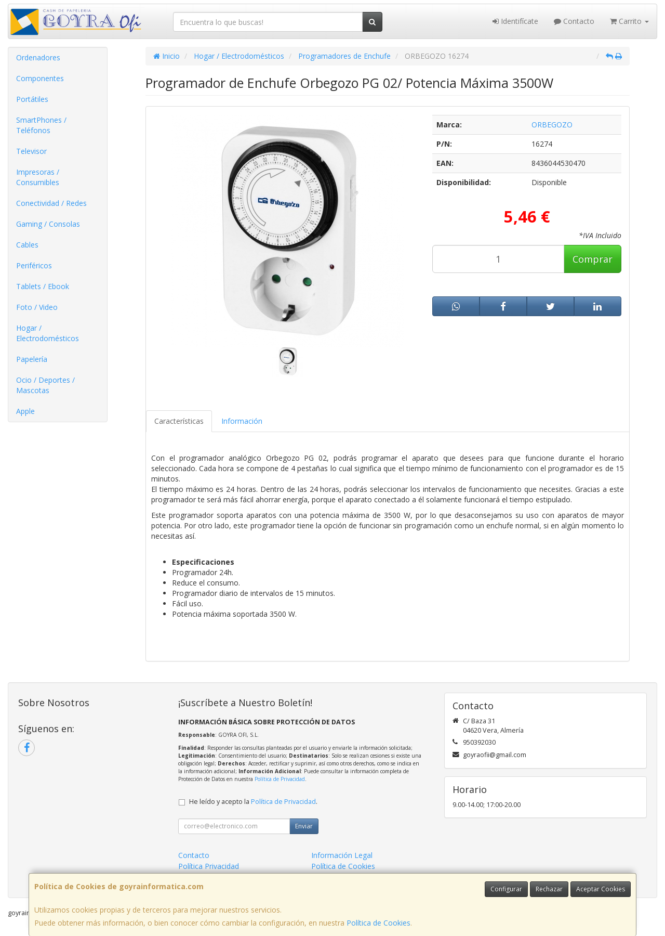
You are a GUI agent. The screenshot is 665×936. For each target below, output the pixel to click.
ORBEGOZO (552, 124)
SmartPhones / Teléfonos (41, 125)
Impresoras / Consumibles (37, 177)
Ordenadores (38, 57)
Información (241, 421)
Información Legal (342, 855)
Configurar (506, 889)
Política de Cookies (378, 923)
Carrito (629, 21)
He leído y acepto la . (253, 801)
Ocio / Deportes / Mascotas (45, 385)
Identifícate (515, 21)
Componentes (40, 78)
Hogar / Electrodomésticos (47, 333)
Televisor (31, 151)
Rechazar (549, 889)
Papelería (31, 359)
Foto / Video (37, 307)
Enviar (304, 826)
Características (179, 421)
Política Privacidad (208, 866)
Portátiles (32, 99)
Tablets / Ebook (42, 286)
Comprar (593, 259)
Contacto (574, 21)
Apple (25, 411)
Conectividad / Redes (51, 203)
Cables (27, 245)
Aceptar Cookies (600, 889)
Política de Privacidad (280, 779)
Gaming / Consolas (48, 224)
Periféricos (34, 265)
